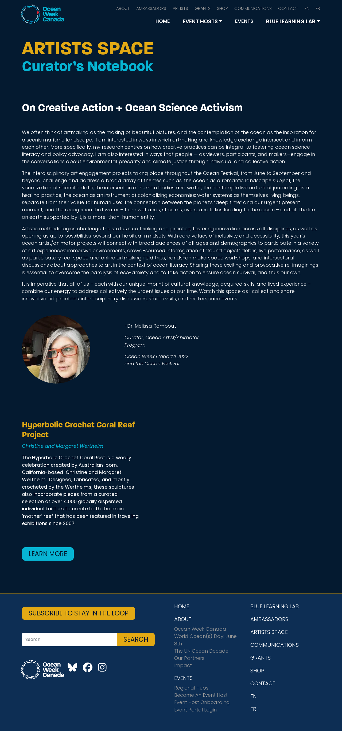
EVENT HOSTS (200, 21)
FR (318, 8)
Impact (183, 665)
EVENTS (244, 21)
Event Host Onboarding (202, 702)
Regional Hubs (191, 687)
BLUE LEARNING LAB (291, 21)
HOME (163, 21)
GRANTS (203, 8)
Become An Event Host (201, 695)
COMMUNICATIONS (253, 8)
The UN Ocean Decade (201, 651)
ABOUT (123, 8)
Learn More (48, 553)
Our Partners (189, 658)
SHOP (222, 8)
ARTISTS (180, 8)
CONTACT (288, 8)
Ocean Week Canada (200, 629)
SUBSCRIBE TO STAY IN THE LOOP (79, 613)
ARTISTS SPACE (269, 632)
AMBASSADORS (151, 8)
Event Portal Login (195, 709)
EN (307, 8)
